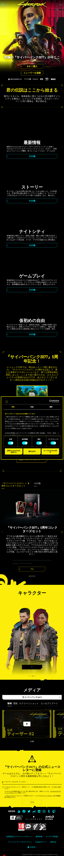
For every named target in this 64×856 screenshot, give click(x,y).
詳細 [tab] (32, 407)
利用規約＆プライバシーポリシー (19, 837)
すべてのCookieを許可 (50, 451)
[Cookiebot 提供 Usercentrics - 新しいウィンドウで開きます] (50, 401)
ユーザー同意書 (52, 837)
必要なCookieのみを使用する (13, 451)
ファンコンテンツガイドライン (20, 842)
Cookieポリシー (41, 842)
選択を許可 (32, 451)
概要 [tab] (51, 407)
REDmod (53, 842)
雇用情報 (39, 837)
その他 (37, 483)
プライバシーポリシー (47, 795)
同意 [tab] (13, 407)
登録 (32, 802)
